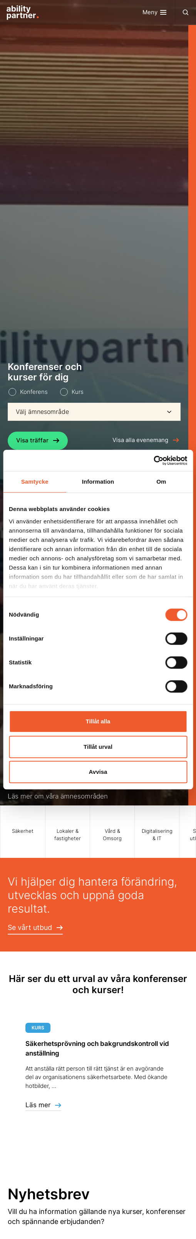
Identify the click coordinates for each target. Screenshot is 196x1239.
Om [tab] (161, 481)
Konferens (34, 391)
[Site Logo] (19, 12)
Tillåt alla (98, 721)
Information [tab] (98, 481)
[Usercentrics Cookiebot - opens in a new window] (153, 461)
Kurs (78, 391)
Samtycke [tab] (35, 481)
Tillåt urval (98, 746)
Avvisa (98, 771)
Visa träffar (37, 440)
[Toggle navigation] (158, 12)
